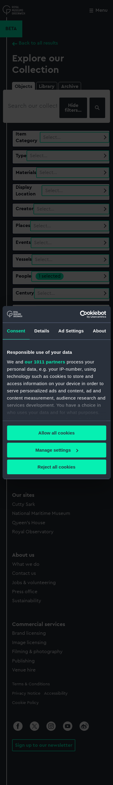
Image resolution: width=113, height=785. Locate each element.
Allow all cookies (56, 432)
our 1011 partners (45, 361)
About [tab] (99, 330)
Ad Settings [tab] (71, 330)
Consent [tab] (16, 330)
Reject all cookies (57, 466)
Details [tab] (41, 330)
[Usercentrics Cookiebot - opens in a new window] (80, 314)
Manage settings (56, 450)
